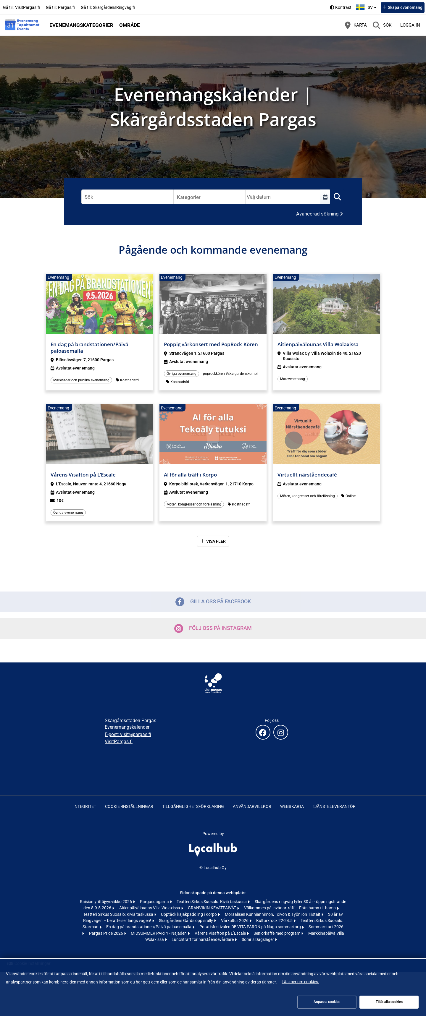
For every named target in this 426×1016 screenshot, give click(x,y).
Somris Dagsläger (258, 939)
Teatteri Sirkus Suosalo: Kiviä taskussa (212, 901)
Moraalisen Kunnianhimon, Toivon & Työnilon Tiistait (273, 914)
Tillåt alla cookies (389, 1002)
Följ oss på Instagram (213, 628)
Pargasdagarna (155, 901)
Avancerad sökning (317, 214)
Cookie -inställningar (129, 806)
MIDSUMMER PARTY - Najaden (159, 933)
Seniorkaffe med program (277, 933)
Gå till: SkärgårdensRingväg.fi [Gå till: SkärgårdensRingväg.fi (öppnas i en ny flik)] (108, 7)
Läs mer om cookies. (300, 981)
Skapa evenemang (405, 7)
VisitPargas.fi (119, 741)
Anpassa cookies (327, 1002)
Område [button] (129, 25)
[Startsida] (22, 25)
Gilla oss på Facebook (213, 601)
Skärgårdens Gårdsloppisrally (186, 920)
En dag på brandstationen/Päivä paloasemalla (149, 926)
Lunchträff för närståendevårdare (203, 939)
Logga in (410, 25)
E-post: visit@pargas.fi (128, 734)
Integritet (84, 806)
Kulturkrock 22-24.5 (274, 920)
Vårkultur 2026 (235, 920)
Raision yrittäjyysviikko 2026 (106, 901)
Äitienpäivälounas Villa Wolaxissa (150, 907)
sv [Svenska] (367, 6)
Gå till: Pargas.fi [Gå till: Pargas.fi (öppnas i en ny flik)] (60, 7)
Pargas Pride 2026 (106, 933)
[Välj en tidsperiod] (325, 196)
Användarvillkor (252, 806)
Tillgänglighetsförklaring (193, 806)
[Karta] (356, 25)
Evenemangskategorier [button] (81, 25)
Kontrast (343, 7)
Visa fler (216, 541)
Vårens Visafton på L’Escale (221, 933)
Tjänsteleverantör (334, 806)
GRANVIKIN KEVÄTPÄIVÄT (212, 907)
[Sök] (382, 25)
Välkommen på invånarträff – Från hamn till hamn (290, 907)
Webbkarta (292, 806)
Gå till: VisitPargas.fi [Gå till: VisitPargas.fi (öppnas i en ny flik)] (21, 7)
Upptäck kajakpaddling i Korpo (189, 914)
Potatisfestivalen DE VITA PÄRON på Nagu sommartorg (250, 926)
